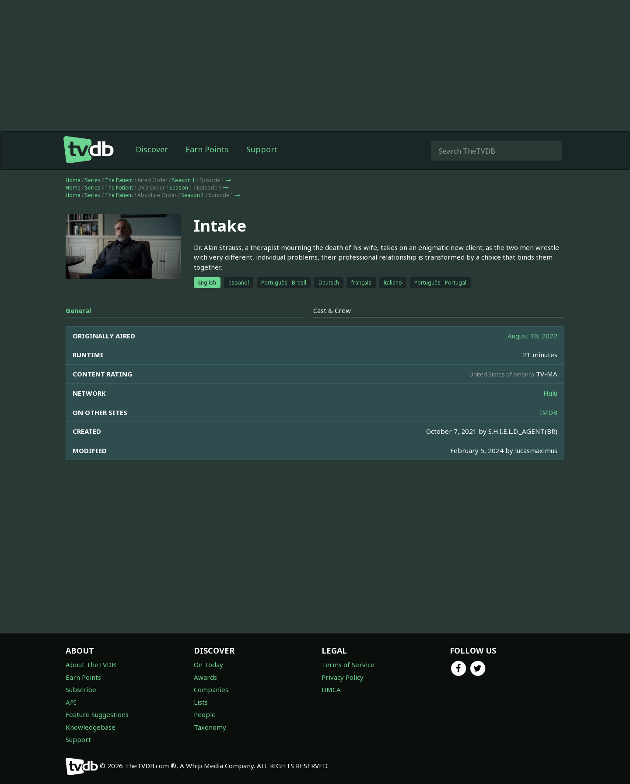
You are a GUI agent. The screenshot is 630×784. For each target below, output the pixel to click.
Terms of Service (348, 664)
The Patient (119, 180)
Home (73, 180)
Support (262, 149)
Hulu (550, 393)
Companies (211, 689)
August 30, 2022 (532, 335)
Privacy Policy (343, 677)
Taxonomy (210, 727)
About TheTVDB (91, 664)
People (205, 714)
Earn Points (207, 149)
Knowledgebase (91, 727)
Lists (201, 702)
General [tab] (78, 310)
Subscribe (81, 689)
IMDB (548, 412)
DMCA (331, 689)
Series (93, 180)
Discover (152, 149)
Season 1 (183, 180)
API (71, 702)
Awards (205, 677)
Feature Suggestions (97, 714)
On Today (208, 664)
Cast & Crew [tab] (332, 310)
